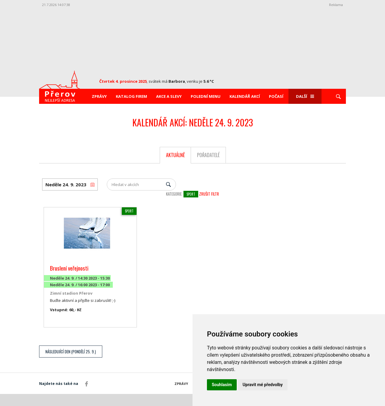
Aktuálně (175, 155)
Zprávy (99, 96)
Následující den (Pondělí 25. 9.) (70, 352)
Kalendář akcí (244, 96)
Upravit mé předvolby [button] (263, 384)
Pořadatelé (208, 155)
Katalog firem (131, 96)
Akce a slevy (169, 96)
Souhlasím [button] (222, 384)
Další (305, 96)
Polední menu (205, 96)
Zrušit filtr (209, 194)
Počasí (276, 96)
